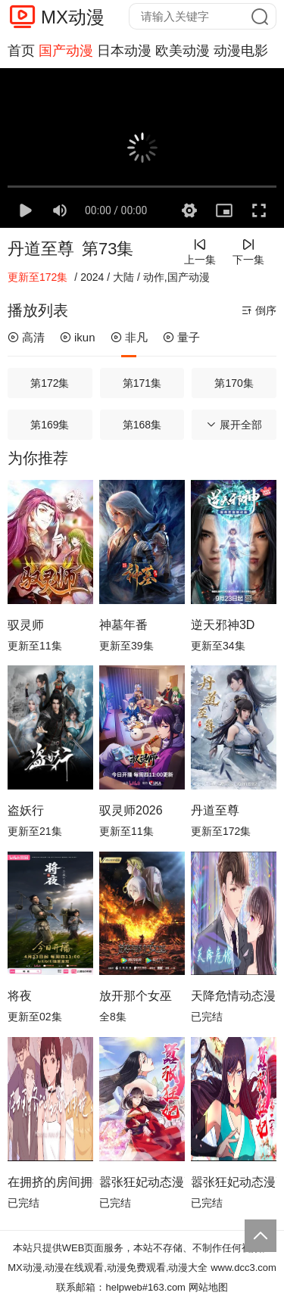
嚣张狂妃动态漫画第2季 (233, 1182)
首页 (21, 50)
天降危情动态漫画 (233, 995)
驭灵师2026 (131, 810)
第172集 (49, 383)
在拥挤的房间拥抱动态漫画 (50, 1182)
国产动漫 (66, 50)
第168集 (142, 425)
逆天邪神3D (222, 624)
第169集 (49, 425)
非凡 (129, 337)
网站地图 (208, 1287)
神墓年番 (123, 624)
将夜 (20, 995)
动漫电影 (241, 50)
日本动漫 (124, 50)
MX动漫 (73, 17)
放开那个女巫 (135, 995)
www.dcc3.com (243, 1267)
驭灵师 (26, 624)
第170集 (233, 383)
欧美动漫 (182, 50)
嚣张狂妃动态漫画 (142, 1182)
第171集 (142, 383)
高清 (26, 337)
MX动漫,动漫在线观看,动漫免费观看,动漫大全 (108, 1267)
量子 (181, 337)
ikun (77, 337)
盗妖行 (26, 810)
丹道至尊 (41, 248)
